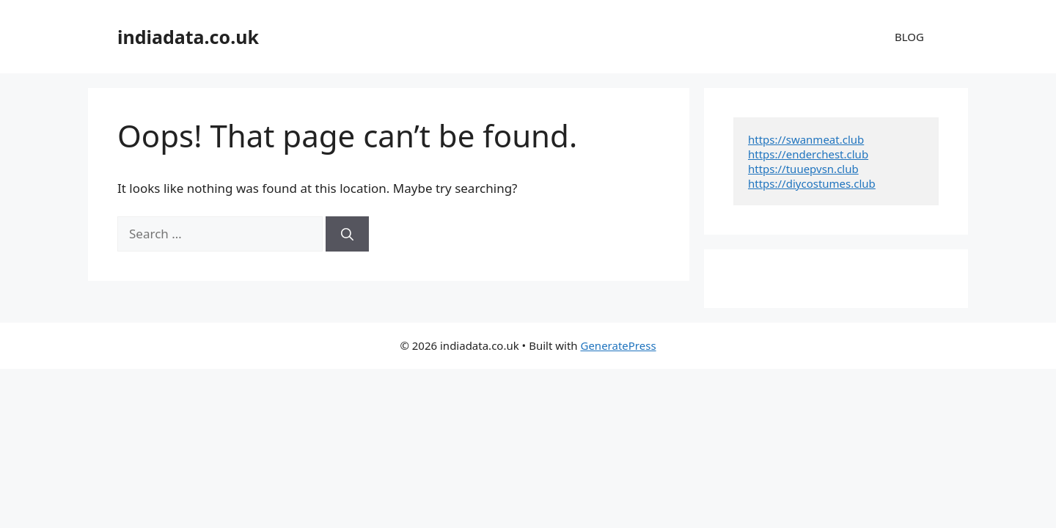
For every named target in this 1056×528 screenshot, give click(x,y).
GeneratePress (618, 345)
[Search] (347, 234)
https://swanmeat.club (806, 139)
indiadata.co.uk (188, 36)
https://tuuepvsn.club (803, 168)
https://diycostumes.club (812, 183)
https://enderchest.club (808, 154)
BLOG (909, 36)
